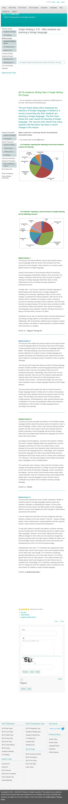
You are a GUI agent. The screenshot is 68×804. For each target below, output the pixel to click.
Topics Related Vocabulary (6, 177)
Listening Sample (7, 53)
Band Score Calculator (9, 773)
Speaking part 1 (8, 59)
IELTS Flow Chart (7, 738)
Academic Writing (9, 145)
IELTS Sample (33, 7)
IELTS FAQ (12, 7)
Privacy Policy (53, 742)
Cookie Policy (53, 739)
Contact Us (5, 11)
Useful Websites (7, 780)
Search (14, 11)
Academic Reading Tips (33, 732)
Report (23, 689)
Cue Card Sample (7, 65)
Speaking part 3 (8, 62)
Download (44, 7)
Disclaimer (52, 749)
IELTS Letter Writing (8, 745)
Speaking (5, 68)
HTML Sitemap (53, 752)
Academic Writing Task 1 (9, 42)
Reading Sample (7, 29)
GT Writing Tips (31, 738)
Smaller (63, 2)
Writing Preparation (8, 142)
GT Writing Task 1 (9, 47)
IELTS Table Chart (7, 735)
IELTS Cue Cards (31, 760)
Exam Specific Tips (8, 777)
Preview (25, 672)
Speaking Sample (7, 56)
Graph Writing (25, 614)
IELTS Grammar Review (33, 754)
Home (4, 7)
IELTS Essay (6, 748)
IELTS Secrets (6, 770)
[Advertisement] (9, 102)
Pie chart (23, 612)
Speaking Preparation (8, 161)
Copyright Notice (54, 746)
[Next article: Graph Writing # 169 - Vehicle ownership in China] (62, 621)
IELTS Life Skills (31, 764)
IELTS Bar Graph (7, 728)
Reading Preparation (8, 132)
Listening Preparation (8, 158)
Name (23, 629)
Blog (61, 7)
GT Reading (7, 35)
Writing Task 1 (8, 148)
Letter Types (30, 767)
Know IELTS (6, 764)
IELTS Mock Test (7, 169)
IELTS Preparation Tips (33, 728)
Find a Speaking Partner (9, 165)
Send (31, 672)
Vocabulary (53, 7)
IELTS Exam (22, 7)
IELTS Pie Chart (7, 741)
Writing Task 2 (8, 50)
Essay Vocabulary (7, 173)
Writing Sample (7, 38)
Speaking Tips (30, 745)
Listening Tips (30, 741)
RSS (60, 679)
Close (29, 689)
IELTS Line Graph (7, 732)
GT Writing (7, 155)
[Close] (21, 680)
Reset (58, 2)
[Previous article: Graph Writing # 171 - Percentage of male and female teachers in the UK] (56, 621)
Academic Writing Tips (33, 735)
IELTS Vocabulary (31, 757)
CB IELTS (5, 767)
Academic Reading (9, 32)
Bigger (53, 2)
